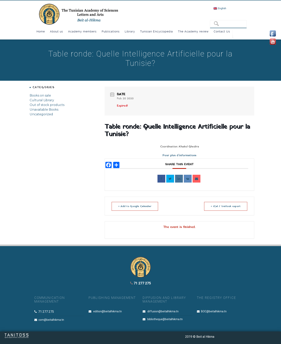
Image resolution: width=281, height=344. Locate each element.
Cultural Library (42, 100)
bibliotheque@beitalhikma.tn (165, 319)
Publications (111, 31)
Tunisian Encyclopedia (156, 31)
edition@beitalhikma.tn (107, 311)
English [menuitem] (222, 8)
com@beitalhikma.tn (51, 319)
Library (130, 31)
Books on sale (40, 95)
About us (56, 31)
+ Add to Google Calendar (135, 206)
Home (40, 31)
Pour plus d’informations (179, 155)
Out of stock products (47, 105)
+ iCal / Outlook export (225, 206)
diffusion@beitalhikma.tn (163, 311)
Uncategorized (41, 114)
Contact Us (222, 31)
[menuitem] (220, 8)
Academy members (82, 31)
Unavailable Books (44, 109)
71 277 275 (140, 283)
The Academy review (193, 31)
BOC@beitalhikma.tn (214, 311)
